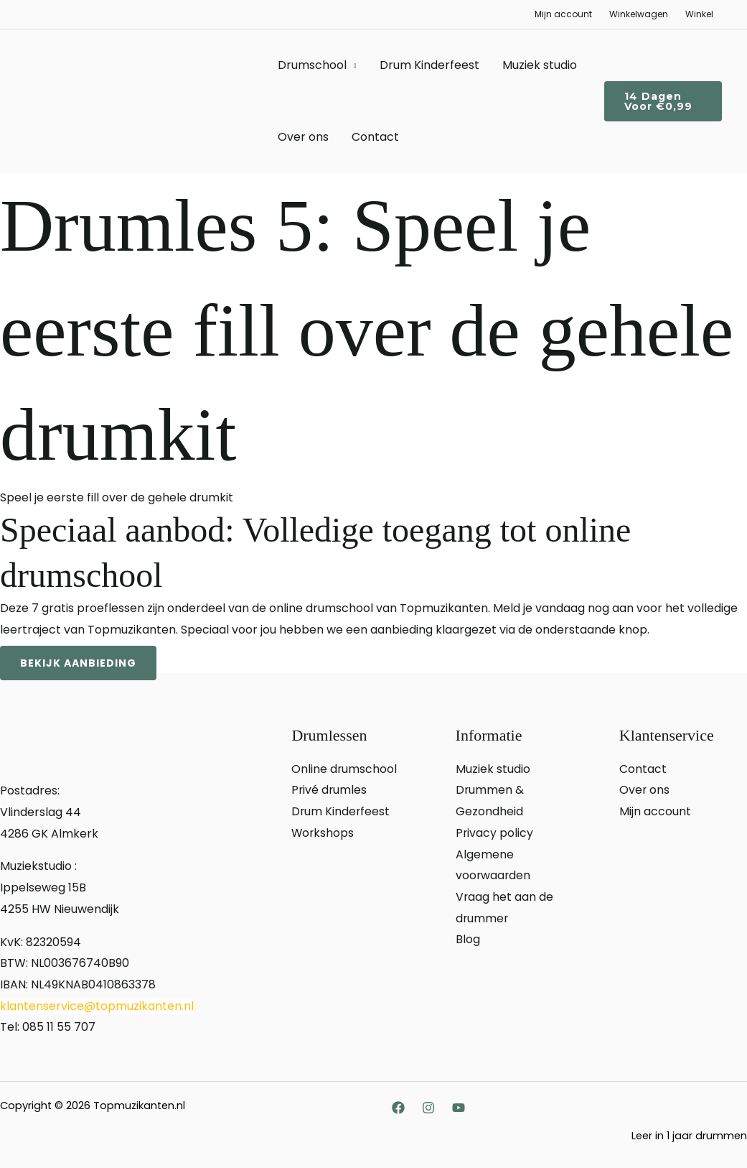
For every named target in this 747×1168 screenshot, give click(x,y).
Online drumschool (344, 769)
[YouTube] (458, 1107)
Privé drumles (329, 790)
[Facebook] (398, 1107)
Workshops (323, 833)
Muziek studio (539, 65)
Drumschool (312, 65)
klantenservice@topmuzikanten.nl (97, 1006)
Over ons (303, 137)
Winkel (699, 14)
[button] (663, 101)
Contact (375, 137)
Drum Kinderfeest (429, 65)
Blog (468, 939)
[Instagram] (428, 1107)
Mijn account (563, 14)
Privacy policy (495, 833)
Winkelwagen (638, 14)
